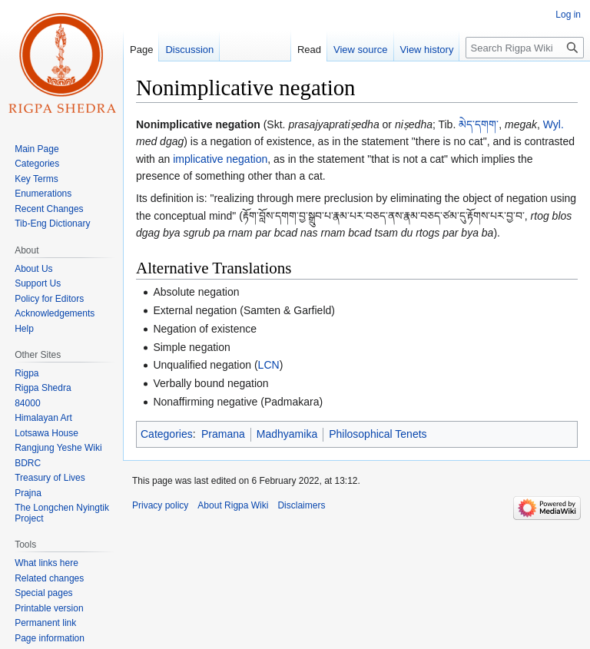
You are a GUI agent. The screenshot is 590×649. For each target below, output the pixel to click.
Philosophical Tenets (377, 434)
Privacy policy (160, 505)
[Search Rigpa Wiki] (525, 47)
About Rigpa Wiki (232, 505)
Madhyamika (287, 434)
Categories (167, 434)
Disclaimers (301, 505)
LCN (269, 365)
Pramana (223, 434)
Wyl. (553, 124)
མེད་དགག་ (479, 124)
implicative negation (220, 159)
